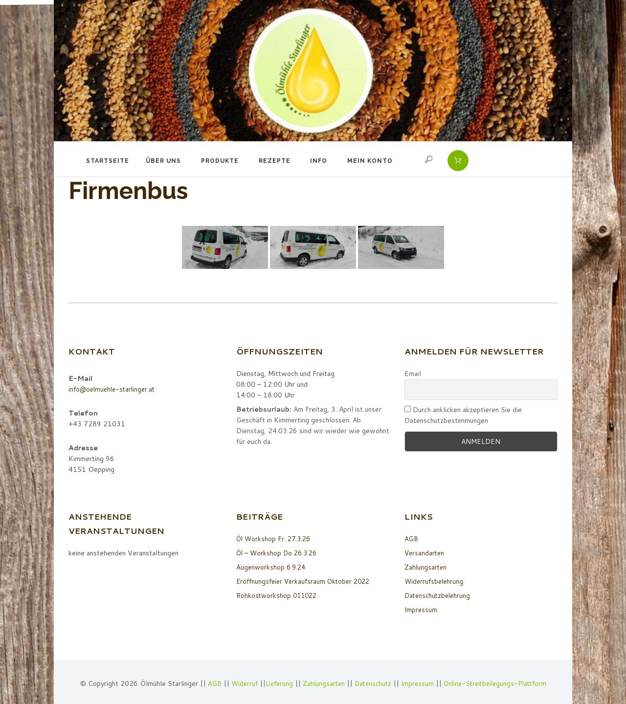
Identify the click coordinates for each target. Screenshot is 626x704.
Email (412, 373)
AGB (411, 539)
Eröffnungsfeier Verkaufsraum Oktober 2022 (307, 581)
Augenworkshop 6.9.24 (272, 567)
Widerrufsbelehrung (435, 581)
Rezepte (275, 160)
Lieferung (274, 683)
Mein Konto (370, 160)
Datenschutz (372, 683)
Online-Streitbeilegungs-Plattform (500, 683)
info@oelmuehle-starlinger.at (114, 389)
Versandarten (425, 553)
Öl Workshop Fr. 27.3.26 (275, 539)
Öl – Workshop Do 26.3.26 (279, 553)
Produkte (220, 160)
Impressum (421, 610)
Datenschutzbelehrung (439, 595)
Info (318, 160)
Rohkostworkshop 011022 (278, 595)
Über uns (163, 160)
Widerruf (239, 683)
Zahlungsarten (426, 567)
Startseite (107, 160)
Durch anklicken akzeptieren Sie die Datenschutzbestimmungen (463, 415)
